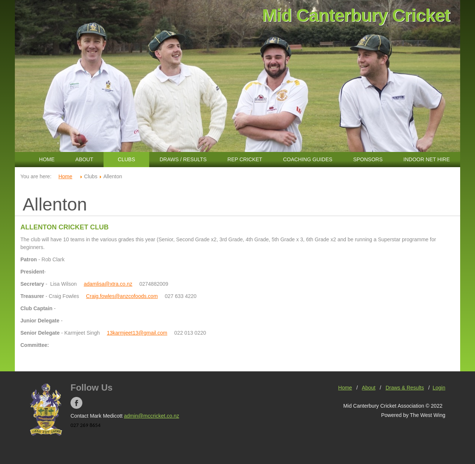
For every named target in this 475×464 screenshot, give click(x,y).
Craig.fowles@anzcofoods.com (122, 296)
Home (47, 159)
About (84, 159)
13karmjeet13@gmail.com (137, 333)
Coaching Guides (307, 159)
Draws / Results (183, 159)
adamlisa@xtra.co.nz (108, 284)
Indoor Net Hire (426, 159)
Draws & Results (405, 388)
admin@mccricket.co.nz (151, 416)
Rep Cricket (244, 159)
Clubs (126, 159)
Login (439, 388)
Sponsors (368, 159)
